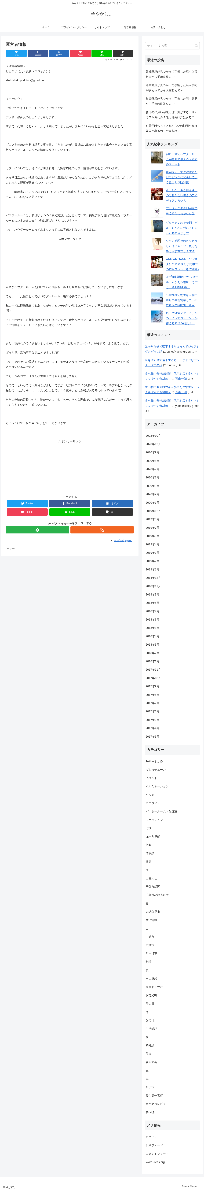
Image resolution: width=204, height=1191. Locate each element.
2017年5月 (152, 719)
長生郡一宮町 (154, 1095)
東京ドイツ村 (154, 987)
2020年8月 (152, 460)
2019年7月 (152, 527)
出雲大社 (151, 878)
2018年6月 (152, 619)
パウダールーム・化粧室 (161, 811)
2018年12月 (153, 577)
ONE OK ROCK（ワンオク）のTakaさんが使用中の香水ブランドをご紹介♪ (182, 264)
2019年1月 (152, 569)
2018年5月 (152, 627)
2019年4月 (152, 544)
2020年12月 (153, 444)
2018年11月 (153, 586)
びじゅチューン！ (157, 769)
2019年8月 (152, 519)
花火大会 (151, 1062)
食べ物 (150, 1112)
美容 (148, 1053)
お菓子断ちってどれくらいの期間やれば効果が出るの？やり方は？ (171, 128)
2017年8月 (152, 694)
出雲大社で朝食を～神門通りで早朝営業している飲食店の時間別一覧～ (181, 300)
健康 (148, 861)
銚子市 (150, 1087)
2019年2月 (152, 561)
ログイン (151, 1137)
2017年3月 (152, 736)
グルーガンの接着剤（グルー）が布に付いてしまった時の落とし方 (181, 228)
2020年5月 (152, 486)
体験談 (150, 853)
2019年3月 (152, 552)
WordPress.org (155, 1162)
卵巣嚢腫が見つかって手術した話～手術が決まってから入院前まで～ (171, 88)
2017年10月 (153, 678)
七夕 (148, 828)
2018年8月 (152, 602)
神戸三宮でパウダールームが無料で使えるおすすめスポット (181, 159)
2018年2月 (152, 653)
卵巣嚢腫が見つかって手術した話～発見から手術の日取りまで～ (171, 101)
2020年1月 (152, 502)
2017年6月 (152, 711)
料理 (148, 961)
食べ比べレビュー (157, 1104)
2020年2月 (152, 494)
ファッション (154, 819)
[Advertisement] (70, 261)
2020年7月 (152, 469)
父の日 (150, 1020)
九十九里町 (153, 836)
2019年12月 (153, 511)
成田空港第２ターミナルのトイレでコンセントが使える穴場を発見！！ (181, 318)
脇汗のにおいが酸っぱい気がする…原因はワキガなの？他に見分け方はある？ (171, 115)
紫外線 (150, 1045)
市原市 (150, 945)
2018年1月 (152, 661)
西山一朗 (181, 378)
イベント (151, 778)
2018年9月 (152, 594)
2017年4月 (152, 728)
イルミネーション (157, 786)
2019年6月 (152, 536)
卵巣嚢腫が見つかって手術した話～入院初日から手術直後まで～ (171, 74)
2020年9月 (152, 452)
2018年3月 (152, 644)
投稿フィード (154, 1145)
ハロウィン (153, 803)
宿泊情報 (151, 920)
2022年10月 (153, 435)
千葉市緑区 (153, 886)
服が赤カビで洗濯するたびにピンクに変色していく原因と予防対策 (181, 177)
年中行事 (151, 953)
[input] (172, 45)
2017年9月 (152, 686)
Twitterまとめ (154, 761)
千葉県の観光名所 (157, 895)
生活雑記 (151, 1028)
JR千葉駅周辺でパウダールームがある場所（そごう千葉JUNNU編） (182, 282)
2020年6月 (152, 477)
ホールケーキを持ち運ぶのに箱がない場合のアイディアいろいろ (181, 195)
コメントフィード (157, 1153)
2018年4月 (152, 636)
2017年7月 (152, 703)
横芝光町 (151, 995)
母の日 (150, 1003)
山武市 (150, 936)
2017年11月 (153, 669)
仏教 (148, 845)
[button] (196, 46)
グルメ (150, 794)
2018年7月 (152, 611)
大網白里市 (153, 911)
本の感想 (151, 978)
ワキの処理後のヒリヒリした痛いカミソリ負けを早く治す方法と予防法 (181, 246)
